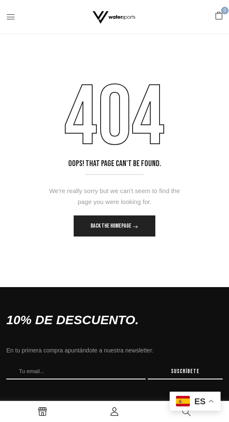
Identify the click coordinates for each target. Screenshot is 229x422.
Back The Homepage (111, 225)
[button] (219, 16)
